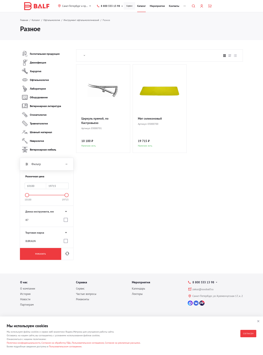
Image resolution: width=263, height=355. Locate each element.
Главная (24, 20)
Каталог (141, 6)
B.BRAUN (30, 241)
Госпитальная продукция (41, 54)
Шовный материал (37, 132)
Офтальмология (51, 20)
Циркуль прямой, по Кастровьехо (95, 121)
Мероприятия (157, 6)
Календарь (138, 288)
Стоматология (34, 115)
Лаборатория (34, 89)
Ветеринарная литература (41, 106)
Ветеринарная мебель (39, 150)
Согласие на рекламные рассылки (122, 342)
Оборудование (35, 97)
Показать (40, 254)
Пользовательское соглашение (88, 342)
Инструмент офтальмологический (81, 20)
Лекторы (137, 294)
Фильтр (46, 164)
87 (27, 220)
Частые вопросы (86, 294)
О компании (27, 288)
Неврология (33, 141)
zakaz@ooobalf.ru (203, 289)
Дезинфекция (34, 62)
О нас (24, 282)
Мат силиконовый (150, 118)
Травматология (35, 123)
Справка (81, 282)
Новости (25, 299)
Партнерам (27, 304)
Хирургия (31, 71)
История (25, 294)
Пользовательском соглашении (65, 346)
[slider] (27, 195)
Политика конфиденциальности (23, 342)
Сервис (129, 6)
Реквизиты (82, 299)
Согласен (248, 333)
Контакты (174, 6)
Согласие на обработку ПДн (56, 342)
